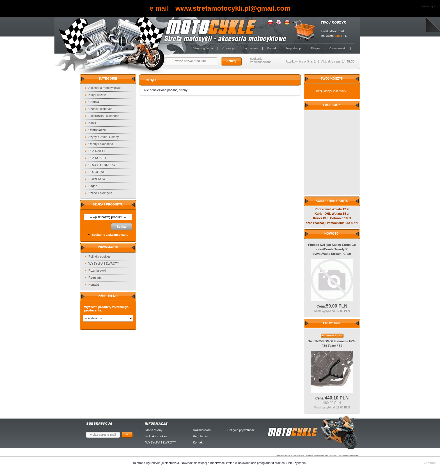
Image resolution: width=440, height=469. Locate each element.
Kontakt (272, 48)
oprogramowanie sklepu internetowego (332, 456)
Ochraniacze (97, 129)
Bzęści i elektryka (100, 193)
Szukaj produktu (108, 204)
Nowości (332, 233)
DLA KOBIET (97, 158)
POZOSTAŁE (97, 172)
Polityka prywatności (241, 430)
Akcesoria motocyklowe (104, 87)
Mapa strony (153, 430)
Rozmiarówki (337, 48)
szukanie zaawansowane (261, 60)
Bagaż (92, 186)
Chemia (93, 101)
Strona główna (203, 48)
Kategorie (108, 78)
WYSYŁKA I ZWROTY (103, 263)
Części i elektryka (100, 108)
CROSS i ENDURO (101, 165)
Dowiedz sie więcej (194, 463)
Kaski (92, 122)
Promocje (228, 48)
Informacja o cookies (290, 456)
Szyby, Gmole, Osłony (103, 136)
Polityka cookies (99, 256)
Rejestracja (294, 48)
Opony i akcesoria (100, 143)
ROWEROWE (97, 179)
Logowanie (250, 48)
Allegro (315, 48)
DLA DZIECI (96, 151)
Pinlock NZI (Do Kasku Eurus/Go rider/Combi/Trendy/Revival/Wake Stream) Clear (332, 249)
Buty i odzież (97, 94)
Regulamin (95, 277)
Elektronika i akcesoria (103, 115)
